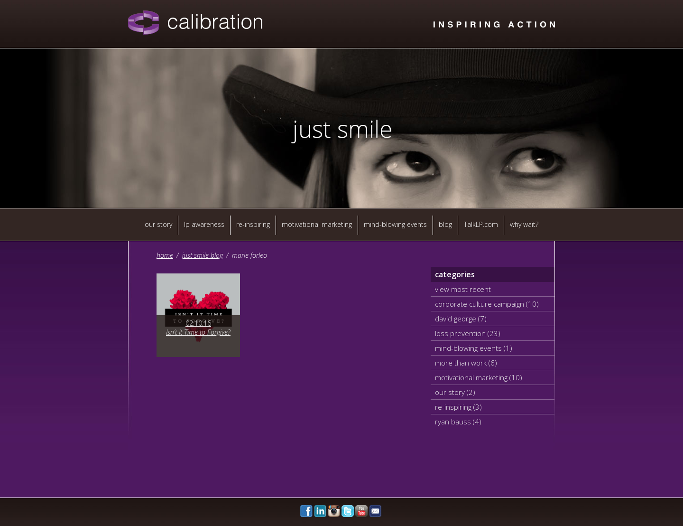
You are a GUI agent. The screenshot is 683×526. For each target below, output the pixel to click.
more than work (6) (466, 362)
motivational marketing (317, 224)
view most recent (463, 289)
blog (445, 224)
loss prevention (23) (467, 333)
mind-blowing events (395, 224)
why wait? (524, 224)
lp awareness (204, 224)
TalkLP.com (481, 224)
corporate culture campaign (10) (487, 304)
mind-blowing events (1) (473, 348)
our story (158, 224)
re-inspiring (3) (458, 407)
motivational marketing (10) (478, 377)
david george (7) (461, 318)
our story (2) (455, 392)
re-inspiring (253, 224)
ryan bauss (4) (458, 421)
